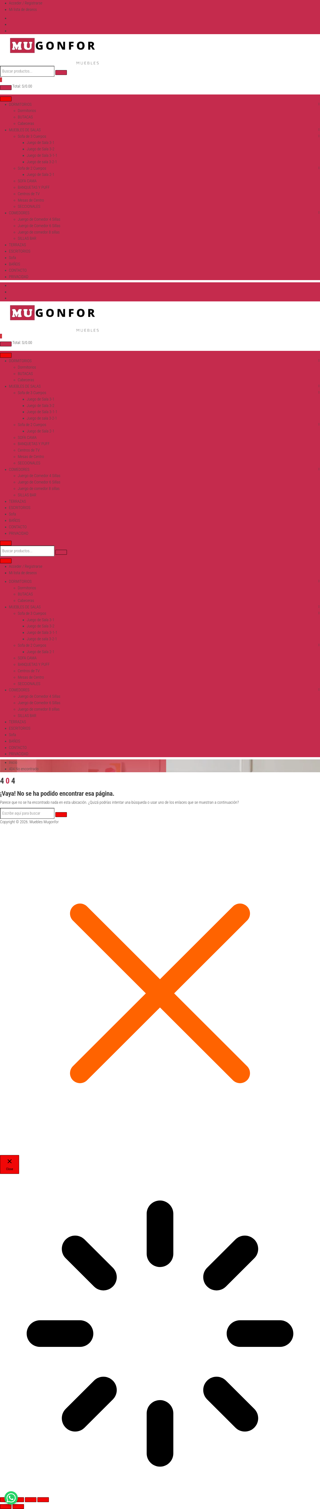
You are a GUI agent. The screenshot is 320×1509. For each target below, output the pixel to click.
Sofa (12, 257)
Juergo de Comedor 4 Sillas (39, 219)
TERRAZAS (17, 244)
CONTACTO (18, 270)
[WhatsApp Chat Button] (11, 1498)
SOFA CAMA (27, 181)
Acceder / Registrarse (25, 3)
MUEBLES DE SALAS (25, 130)
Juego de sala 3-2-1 (42, 161)
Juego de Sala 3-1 (40, 142)
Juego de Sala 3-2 (40, 149)
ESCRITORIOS (19, 251)
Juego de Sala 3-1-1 (42, 155)
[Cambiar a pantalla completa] (18, 1499)
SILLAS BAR (27, 238)
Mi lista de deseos (23, 9)
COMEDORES (19, 212)
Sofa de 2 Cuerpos (32, 168)
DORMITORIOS (20, 104)
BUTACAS (25, 117)
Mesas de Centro (31, 200)
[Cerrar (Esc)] (43, 1499)
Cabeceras (26, 123)
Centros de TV (29, 193)
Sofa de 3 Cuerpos (32, 136)
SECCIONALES (29, 206)
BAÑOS (14, 264)
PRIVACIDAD (18, 276)
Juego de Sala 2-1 (40, 174)
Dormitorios (27, 110)
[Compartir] (30, 1499)
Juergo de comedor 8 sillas (39, 232)
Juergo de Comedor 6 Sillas (39, 225)
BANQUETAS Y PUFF (34, 187)
